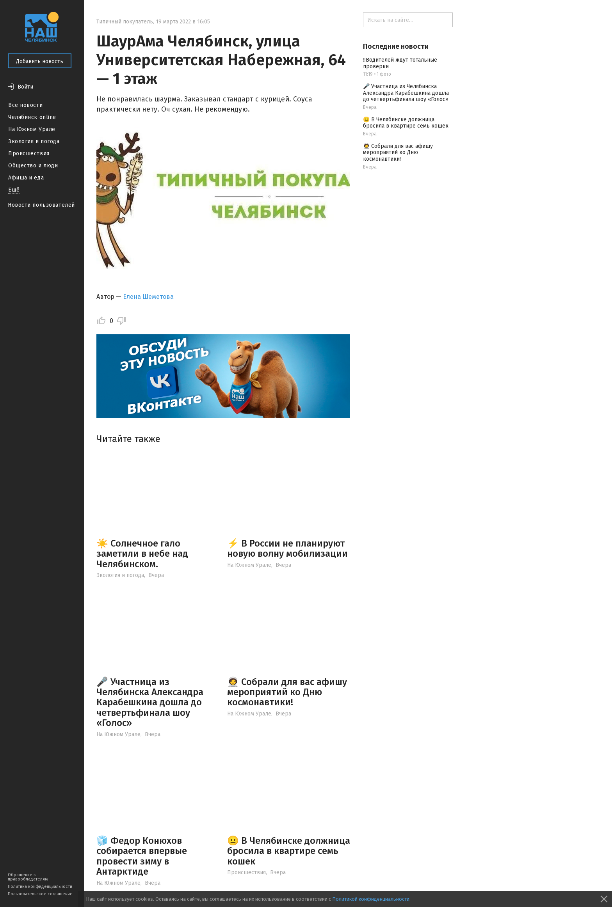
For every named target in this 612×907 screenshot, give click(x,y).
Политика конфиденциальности (40, 886)
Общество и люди (33, 165)
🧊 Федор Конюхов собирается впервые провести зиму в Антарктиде (141, 856)
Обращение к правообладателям (28, 877)
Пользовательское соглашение (40, 894)
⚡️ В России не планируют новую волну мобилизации (287, 548)
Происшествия (29, 153)
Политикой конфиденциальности (370, 899)
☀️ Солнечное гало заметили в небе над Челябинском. (142, 554)
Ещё (14, 189)
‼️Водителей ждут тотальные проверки (400, 63)
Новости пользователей (41, 205)
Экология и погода (34, 141)
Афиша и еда (26, 177)
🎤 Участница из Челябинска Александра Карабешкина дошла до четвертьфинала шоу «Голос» (149, 702)
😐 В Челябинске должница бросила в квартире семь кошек (288, 851)
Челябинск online (32, 117)
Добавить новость (39, 61)
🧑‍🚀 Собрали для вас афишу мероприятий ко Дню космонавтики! (287, 692)
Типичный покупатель (124, 21)
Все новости (25, 105)
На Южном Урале (31, 129)
